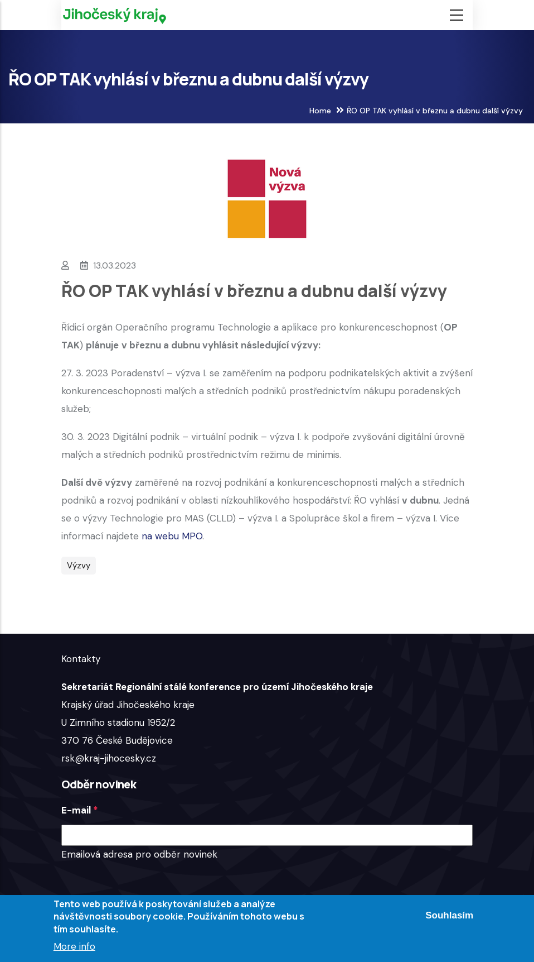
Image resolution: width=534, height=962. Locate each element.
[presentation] (146, 885)
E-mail (76, 810)
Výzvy (78, 565)
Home (320, 111)
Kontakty (80, 659)
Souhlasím (449, 915)
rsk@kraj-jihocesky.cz (108, 758)
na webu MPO (172, 536)
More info (74, 946)
